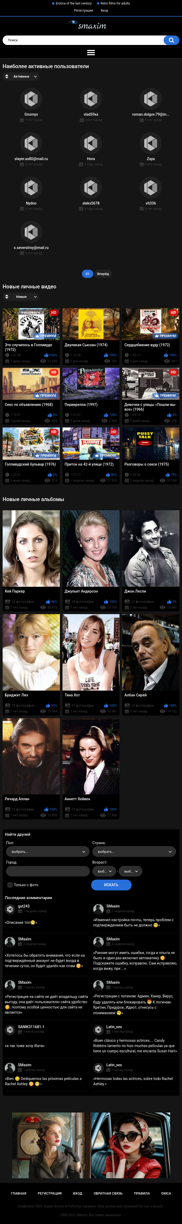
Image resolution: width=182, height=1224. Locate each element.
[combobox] (48, 851)
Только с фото (26, 885)
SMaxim (113, 906)
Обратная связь (108, 1193)
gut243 (23, 906)
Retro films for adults (115, 3)
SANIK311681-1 (31, 1027)
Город (11, 862)
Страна (98, 843)
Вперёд (103, 274)
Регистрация (83, 10)
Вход (104, 10)
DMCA (166, 1193)
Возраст (99, 862)
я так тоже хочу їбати (25, 1046)
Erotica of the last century (73, 3)
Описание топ (21, 922)
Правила (142, 1193)
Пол (9, 843)
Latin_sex (114, 1027)
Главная (19, 1193)
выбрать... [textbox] (20, 852)
